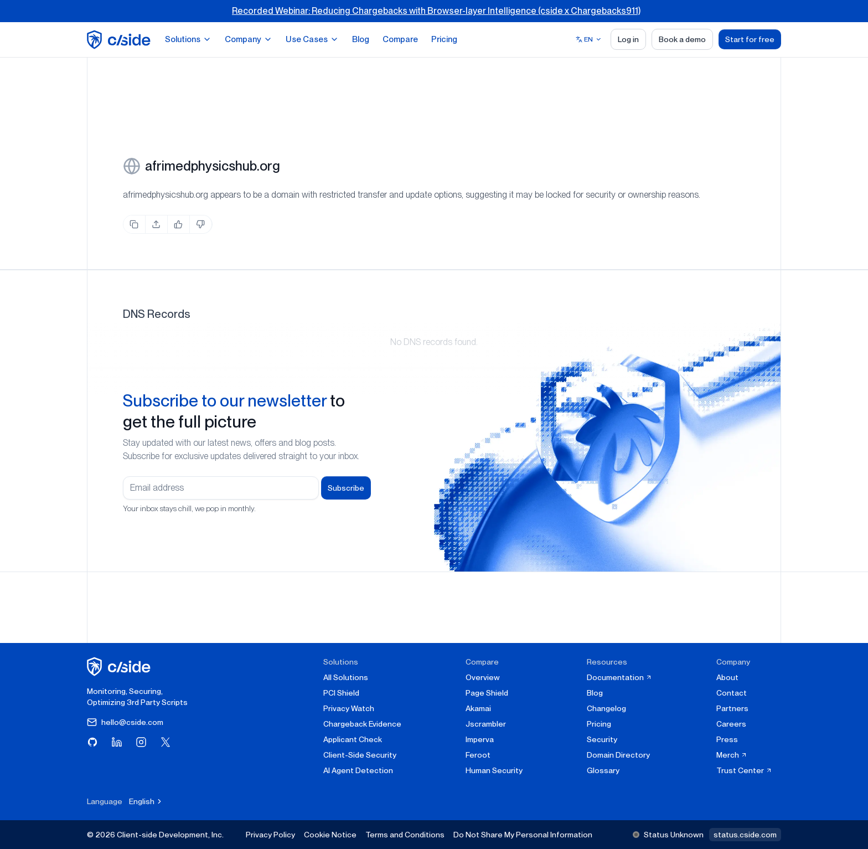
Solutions (188, 39)
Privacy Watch (348, 708)
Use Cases (312, 39)
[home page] (120, 39)
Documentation (619, 677)
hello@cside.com (125, 722)
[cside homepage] (120, 666)
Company (248, 39)
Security (602, 739)
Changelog (606, 708)
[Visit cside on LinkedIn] (116, 742)
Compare (400, 39)
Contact (731, 692)
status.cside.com (745, 834)
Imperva (480, 739)
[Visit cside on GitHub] (92, 742)
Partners (732, 708)
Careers (731, 723)
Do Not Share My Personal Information (522, 834)
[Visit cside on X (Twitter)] (165, 742)
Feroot (478, 754)
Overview (483, 677)
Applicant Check (352, 739)
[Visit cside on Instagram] (141, 742)
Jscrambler (486, 723)
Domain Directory (618, 754)
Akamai (478, 708)
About (727, 677)
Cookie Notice (330, 834)
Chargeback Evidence (362, 723)
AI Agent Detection (358, 770)
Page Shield (487, 692)
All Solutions (345, 677)
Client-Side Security (359, 754)
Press (727, 739)
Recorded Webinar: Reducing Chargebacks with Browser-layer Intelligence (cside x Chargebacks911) (436, 11)
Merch (731, 754)
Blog (360, 39)
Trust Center (744, 770)
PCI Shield (341, 692)
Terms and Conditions (405, 834)
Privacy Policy (270, 834)
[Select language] (588, 39)
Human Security (494, 770)
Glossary (603, 770)
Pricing (444, 39)
